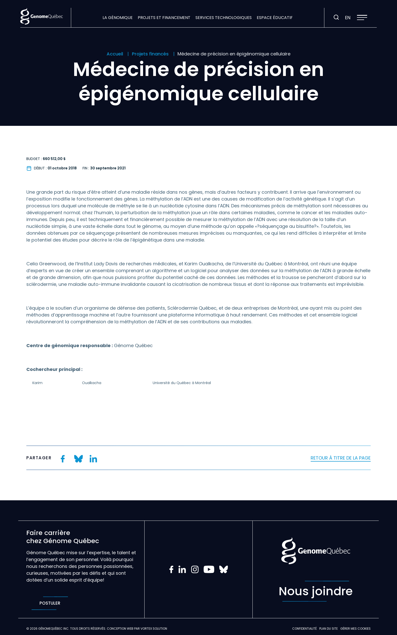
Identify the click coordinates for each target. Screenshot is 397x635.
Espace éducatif (275, 18)
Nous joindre (315, 591)
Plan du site (328, 628)
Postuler (49, 603)
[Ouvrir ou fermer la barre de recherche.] (336, 17)
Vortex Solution (154, 628)
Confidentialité (304, 628)
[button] (362, 17)
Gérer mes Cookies (355, 628)
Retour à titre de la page (341, 458)
